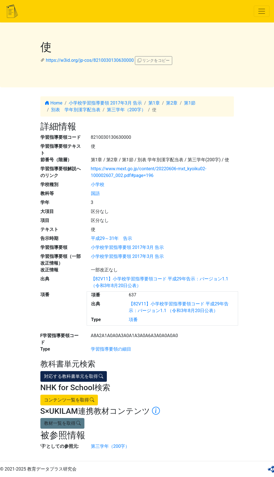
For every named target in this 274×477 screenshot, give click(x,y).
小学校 (97, 184)
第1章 (154, 103)
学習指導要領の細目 (111, 349)
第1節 (189, 103)
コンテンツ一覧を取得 (69, 400)
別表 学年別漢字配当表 (75, 109)
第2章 (172, 103)
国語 (95, 193)
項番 (133, 319)
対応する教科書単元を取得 (73, 376)
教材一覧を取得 (62, 423)
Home (54, 103)
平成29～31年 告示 (111, 238)
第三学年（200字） (126, 109)
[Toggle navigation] (262, 11)
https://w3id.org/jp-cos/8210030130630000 (89, 60)
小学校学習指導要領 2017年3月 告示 (105, 103)
